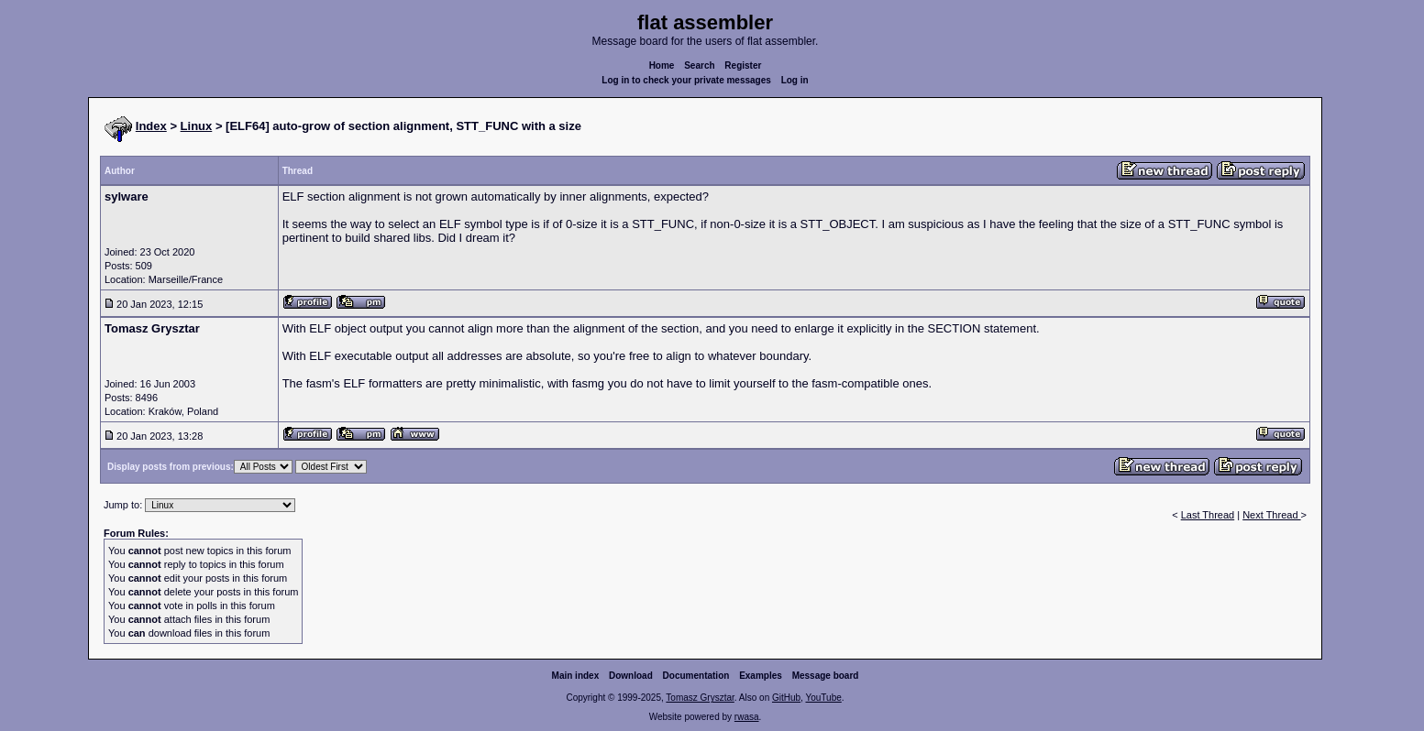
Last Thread (1208, 514)
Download (631, 676)
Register (742, 65)
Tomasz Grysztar (700, 698)
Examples (760, 676)
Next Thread (1271, 514)
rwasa (746, 717)
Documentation (696, 676)
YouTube (823, 698)
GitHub (786, 698)
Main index (576, 676)
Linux (197, 126)
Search (699, 65)
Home (662, 65)
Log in (795, 80)
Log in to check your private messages (686, 80)
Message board (825, 676)
